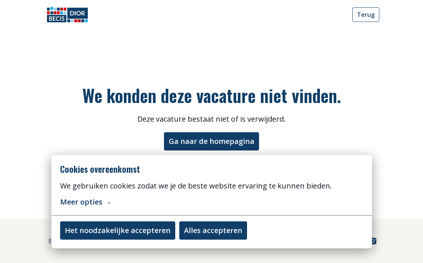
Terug (366, 15)
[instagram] (373, 241)
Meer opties (85, 202)
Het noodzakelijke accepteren (118, 230)
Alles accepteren (213, 230)
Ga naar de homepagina (211, 141)
